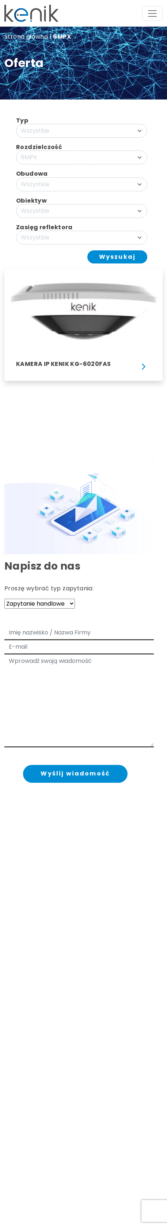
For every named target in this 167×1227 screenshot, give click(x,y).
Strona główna (26, 36)
